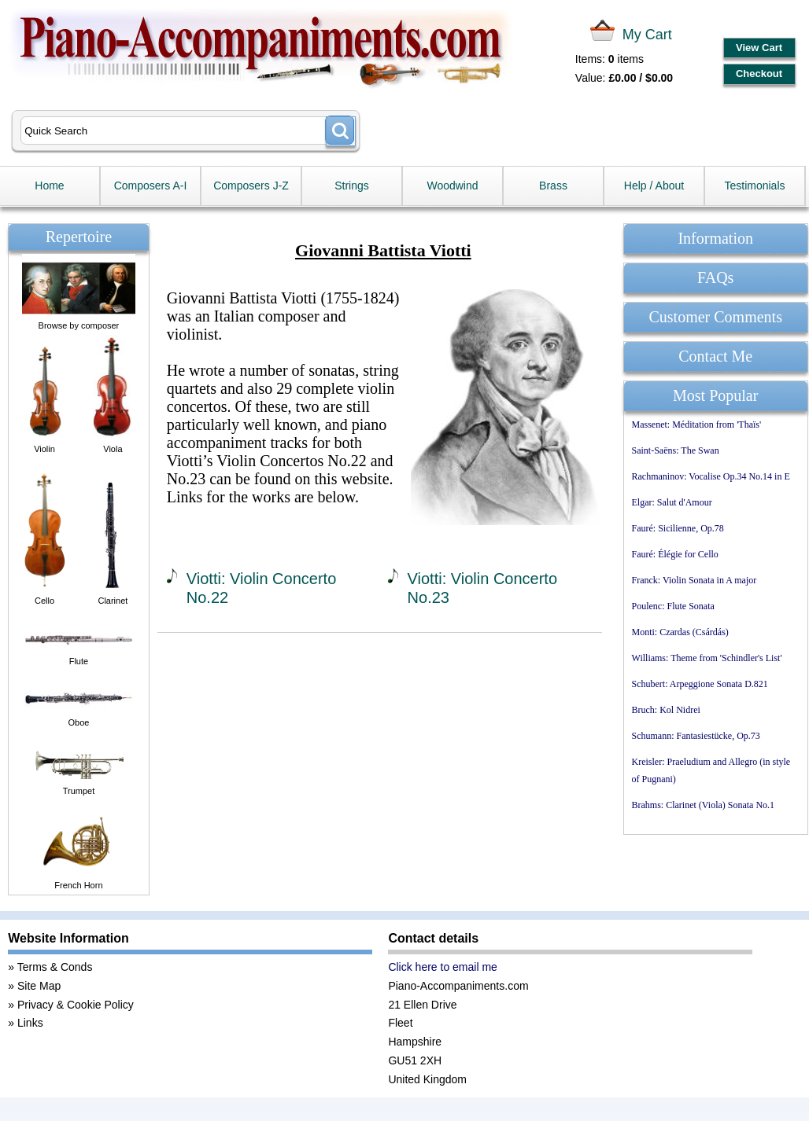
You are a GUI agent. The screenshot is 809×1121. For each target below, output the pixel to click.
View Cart (759, 47)
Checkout (759, 73)
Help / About (654, 185)
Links (30, 1022)
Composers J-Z (251, 185)
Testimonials (754, 185)
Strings (351, 185)
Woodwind (452, 185)
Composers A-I (150, 185)
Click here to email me (442, 967)
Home (49, 185)
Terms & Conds (55, 967)
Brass (553, 185)
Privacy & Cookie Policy (75, 1004)
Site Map (39, 985)
